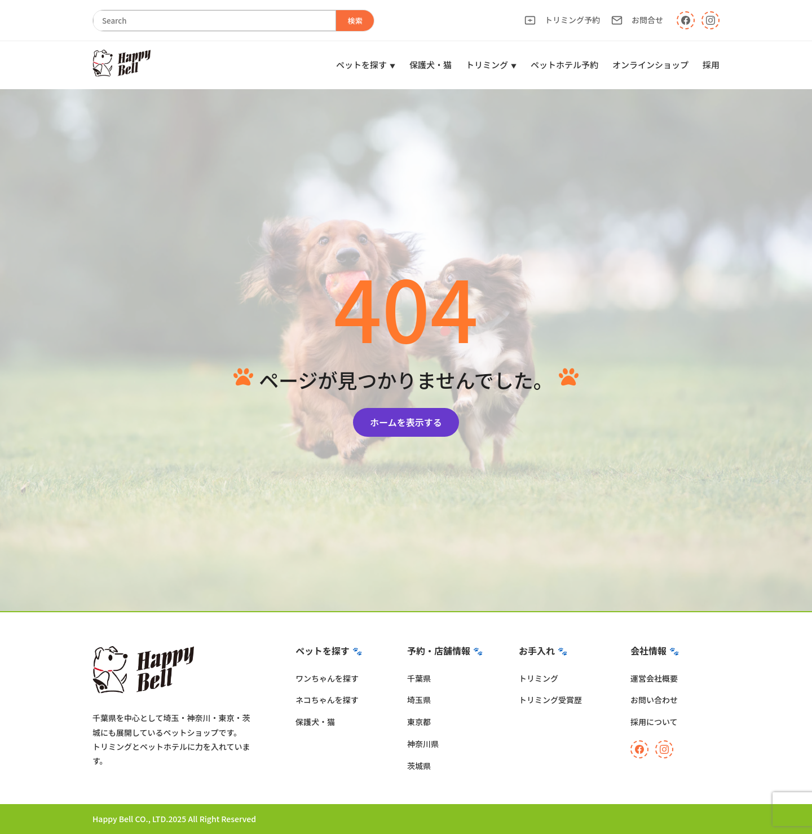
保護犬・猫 (430, 65)
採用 (711, 65)
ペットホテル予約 (564, 65)
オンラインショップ (650, 65)
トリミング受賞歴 (550, 699)
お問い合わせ (654, 699)
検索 (355, 20)
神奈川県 (423, 743)
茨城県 (419, 765)
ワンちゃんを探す (327, 678)
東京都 (419, 721)
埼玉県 (419, 699)
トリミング (487, 65)
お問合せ (637, 20)
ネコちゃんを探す (327, 699)
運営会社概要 (654, 678)
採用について (654, 721)
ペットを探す (361, 65)
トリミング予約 (562, 20)
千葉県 (419, 678)
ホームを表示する (406, 422)
